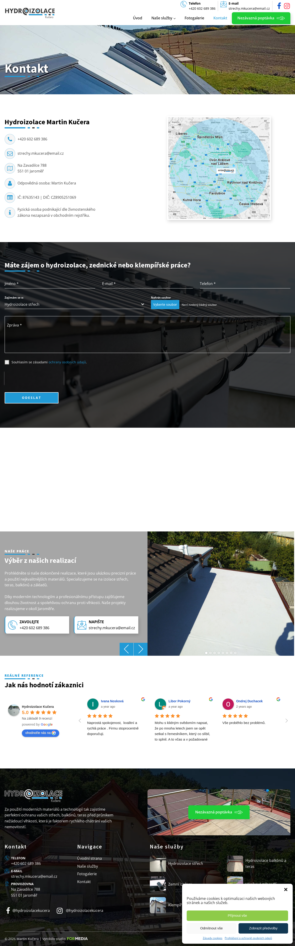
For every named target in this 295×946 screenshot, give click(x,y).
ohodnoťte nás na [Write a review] (40, 733)
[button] (285, 889)
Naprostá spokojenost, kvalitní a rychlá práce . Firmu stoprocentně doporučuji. (113, 728)
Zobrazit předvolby (263, 928)
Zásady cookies (212, 938)
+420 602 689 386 (32, 139)
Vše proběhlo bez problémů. (244, 723)
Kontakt (220, 18)
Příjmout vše (237, 915)
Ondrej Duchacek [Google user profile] (249, 701)
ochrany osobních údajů (67, 362)
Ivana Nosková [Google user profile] (112, 701)
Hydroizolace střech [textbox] (22, 304)
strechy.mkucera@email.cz (41, 153)
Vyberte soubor (165, 304)
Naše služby (161, 18)
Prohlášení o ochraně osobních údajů (248, 938)
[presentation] (34, 378)
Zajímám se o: (14, 298)
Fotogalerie (194, 18)
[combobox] (74, 304)
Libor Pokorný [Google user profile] (179, 701)
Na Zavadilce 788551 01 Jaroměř (32, 168)
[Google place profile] (38, 707)
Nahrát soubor (161, 298)
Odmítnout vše (211, 928)
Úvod (137, 18)
